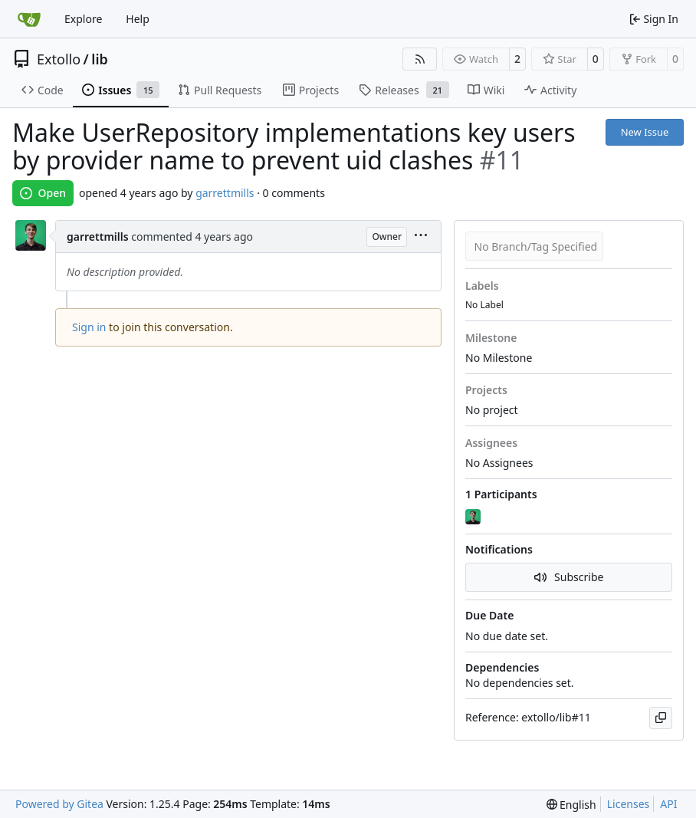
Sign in (89, 327)
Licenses (628, 804)
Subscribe (569, 577)
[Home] (29, 19)
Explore (83, 18)
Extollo (58, 59)
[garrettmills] (474, 517)
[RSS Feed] (420, 59)
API (668, 804)
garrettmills (224, 193)
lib (99, 59)
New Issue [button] (645, 132)
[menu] (421, 236)
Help (137, 18)
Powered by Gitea (59, 804)
